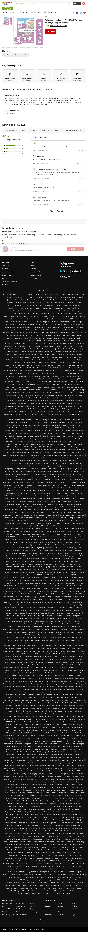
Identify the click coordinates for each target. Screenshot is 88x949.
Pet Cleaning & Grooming (27, 235)
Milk (3, 906)
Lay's (73, 915)
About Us (5, 266)
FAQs (33, 266)
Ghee (32, 903)
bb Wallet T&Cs (36, 275)
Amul (45, 903)
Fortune (74, 912)
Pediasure (75, 906)
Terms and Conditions (9, 281)
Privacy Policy (6, 275)
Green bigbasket (8, 272)
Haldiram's (47, 915)
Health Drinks (20, 906)
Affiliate (4, 278)
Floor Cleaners (7, 912)
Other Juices (20, 912)
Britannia (47, 912)
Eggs (31, 909)
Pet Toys (11, 237)
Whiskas (48, 17)
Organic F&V (6, 909)
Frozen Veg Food (8, 915)
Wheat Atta (20, 903)
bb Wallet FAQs (36, 272)
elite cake (61, 906)
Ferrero (60, 915)
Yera (59, 909)
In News (5, 269)
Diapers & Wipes (21, 915)
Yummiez (47, 909)
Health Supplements (9, 235)
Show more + (44, 920)
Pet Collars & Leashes (45, 235)
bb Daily (5, 284)
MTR (73, 903)
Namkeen (19, 909)
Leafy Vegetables (36, 912)
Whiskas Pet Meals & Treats (19, 244)
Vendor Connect (36, 278)
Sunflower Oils (7, 903)
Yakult (74, 909)
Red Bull (47, 906)
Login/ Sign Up (77, 3)
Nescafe (60, 903)
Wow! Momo (62, 912)
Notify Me (51, 31)
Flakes (32, 906)
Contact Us (34, 269)
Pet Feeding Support (61, 235)
